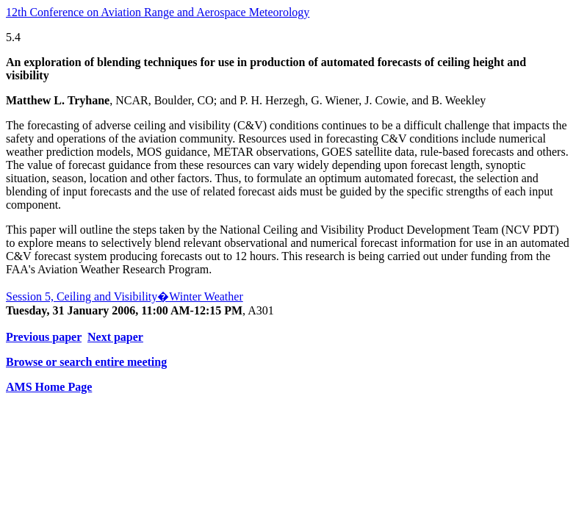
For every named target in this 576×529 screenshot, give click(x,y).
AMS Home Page (49, 387)
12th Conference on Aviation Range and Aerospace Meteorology (157, 12)
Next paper (115, 337)
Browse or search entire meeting (86, 362)
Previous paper (44, 337)
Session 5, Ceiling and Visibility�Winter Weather (124, 296)
